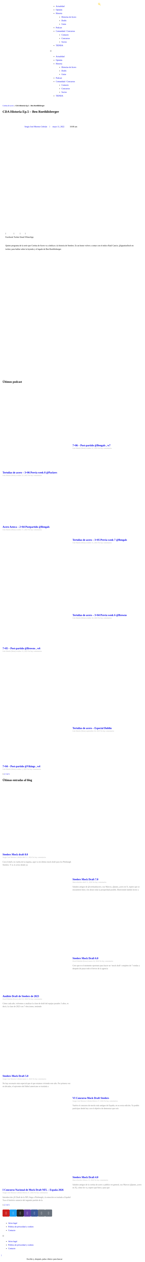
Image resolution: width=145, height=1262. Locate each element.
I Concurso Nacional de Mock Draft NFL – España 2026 (33, 1189)
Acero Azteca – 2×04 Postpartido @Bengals (26, 526)
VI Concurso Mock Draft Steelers (90, 1098)
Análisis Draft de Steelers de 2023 (21, 996)
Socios (64, 42)
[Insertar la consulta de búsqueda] (13, 1259)
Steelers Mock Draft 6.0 (85, 958)
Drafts (63, 21)
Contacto (65, 35)
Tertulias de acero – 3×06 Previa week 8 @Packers (30, 472)
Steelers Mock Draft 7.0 (85, 879)
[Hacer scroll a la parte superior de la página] (1, 1255)
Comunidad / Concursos (65, 31)
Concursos (65, 38)
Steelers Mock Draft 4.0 (85, 1177)
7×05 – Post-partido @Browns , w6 (21, 648)
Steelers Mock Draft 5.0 (15, 1076)
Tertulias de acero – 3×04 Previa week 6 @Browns (99, 615)
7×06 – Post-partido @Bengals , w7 (91, 445)
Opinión (59, 10)
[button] (72, 51)
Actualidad (60, 6)
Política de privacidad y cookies (21, 1227)
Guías (63, 24)
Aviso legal (12, 1223)
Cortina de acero (8, 106)
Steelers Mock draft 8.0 (15, 854)
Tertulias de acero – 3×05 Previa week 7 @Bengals (99, 539)
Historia (59, 13)
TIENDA (59, 45)
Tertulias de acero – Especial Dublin (92, 728)
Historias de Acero (68, 17)
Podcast (59, 28)
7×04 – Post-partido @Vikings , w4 (21, 766)
